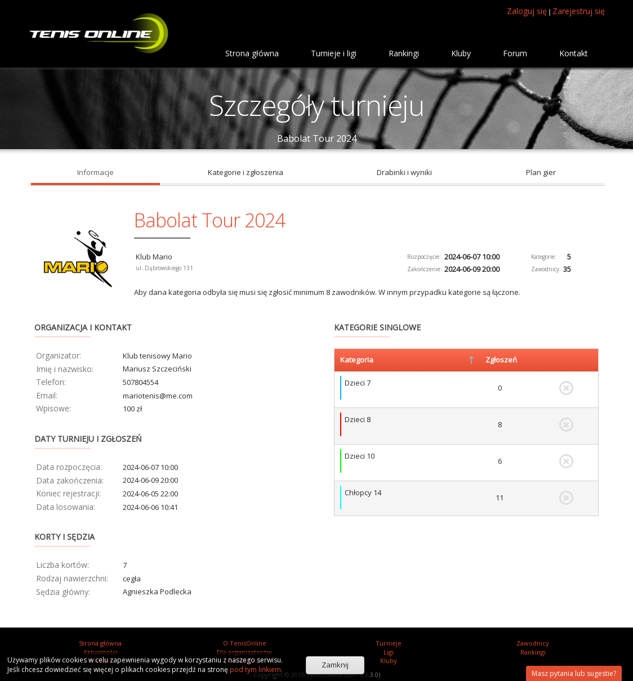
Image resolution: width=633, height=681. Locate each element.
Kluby (388, 660)
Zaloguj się (527, 11)
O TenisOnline (244, 643)
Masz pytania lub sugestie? (574, 673)
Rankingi (533, 652)
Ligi (389, 652)
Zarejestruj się (578, 11)
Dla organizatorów (244, 652)
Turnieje (389, 643)
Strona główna (100, 643)
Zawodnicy (532, 643)
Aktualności (100, 652)
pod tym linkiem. (255, 669)
